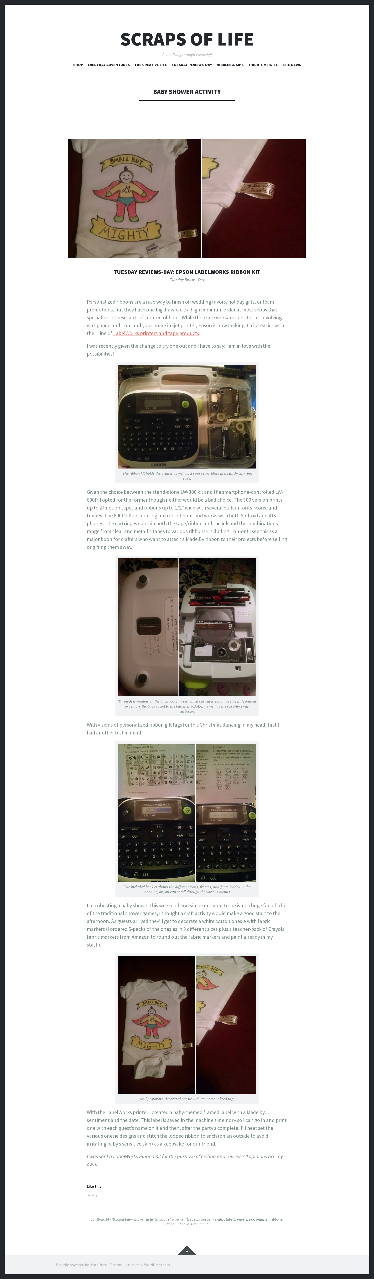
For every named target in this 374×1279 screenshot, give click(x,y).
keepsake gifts (212, 1219)
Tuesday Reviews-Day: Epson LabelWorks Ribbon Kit (187, 271)
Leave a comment (194, 1224)
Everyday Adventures (109, 64)
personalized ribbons (265, 1219)
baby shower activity (141, 1219)
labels (230, 1219)
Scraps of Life (187, 39)
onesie (242, 1219)
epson (194, 1219)
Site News (291, 64)
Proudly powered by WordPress (82, 1264)
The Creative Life (150, 64)
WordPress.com (157, 1264)
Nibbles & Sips (230, 64)
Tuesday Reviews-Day (191, 64)
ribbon (171, 1224)
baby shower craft (173, 1219)
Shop (78, 64)
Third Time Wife (263, 64)
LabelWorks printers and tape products (156, 333)
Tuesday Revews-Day (187, 279)
